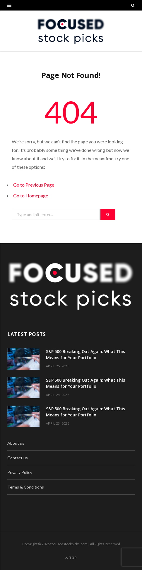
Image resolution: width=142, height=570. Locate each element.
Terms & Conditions (25, 486)
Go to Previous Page (33, 184)
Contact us (17, 457)
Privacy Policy (19, 472)
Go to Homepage (30, 195)
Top (71, 557)
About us (15, 443)
